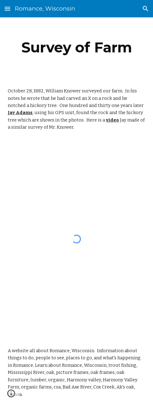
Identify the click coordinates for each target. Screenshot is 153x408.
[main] (76, 47)
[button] (7, 8)
